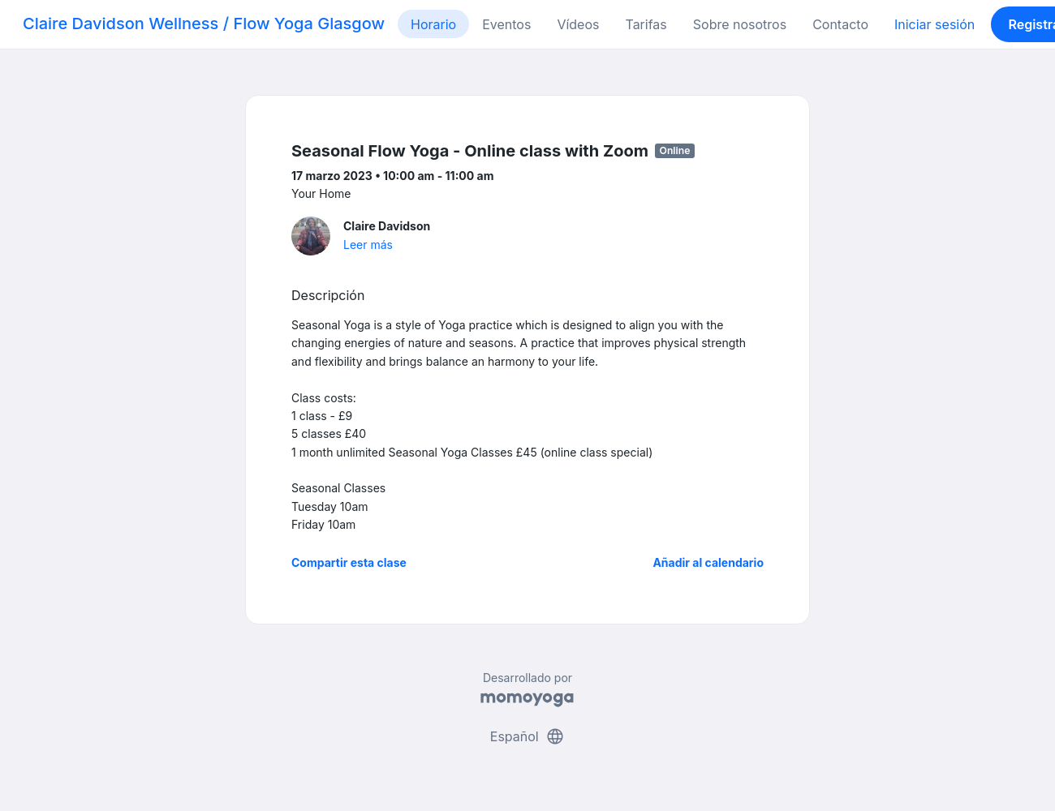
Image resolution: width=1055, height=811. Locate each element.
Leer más (368, 244)
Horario (433, 24)
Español (527, 736)
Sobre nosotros (739, 24)
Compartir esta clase (349, 562)
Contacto (840, 24)
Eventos (506, 24)
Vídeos (578, 24)
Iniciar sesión (934, 24)
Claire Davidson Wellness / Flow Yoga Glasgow (204, 23)
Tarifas (645, 24)
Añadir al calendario (708, 562)
